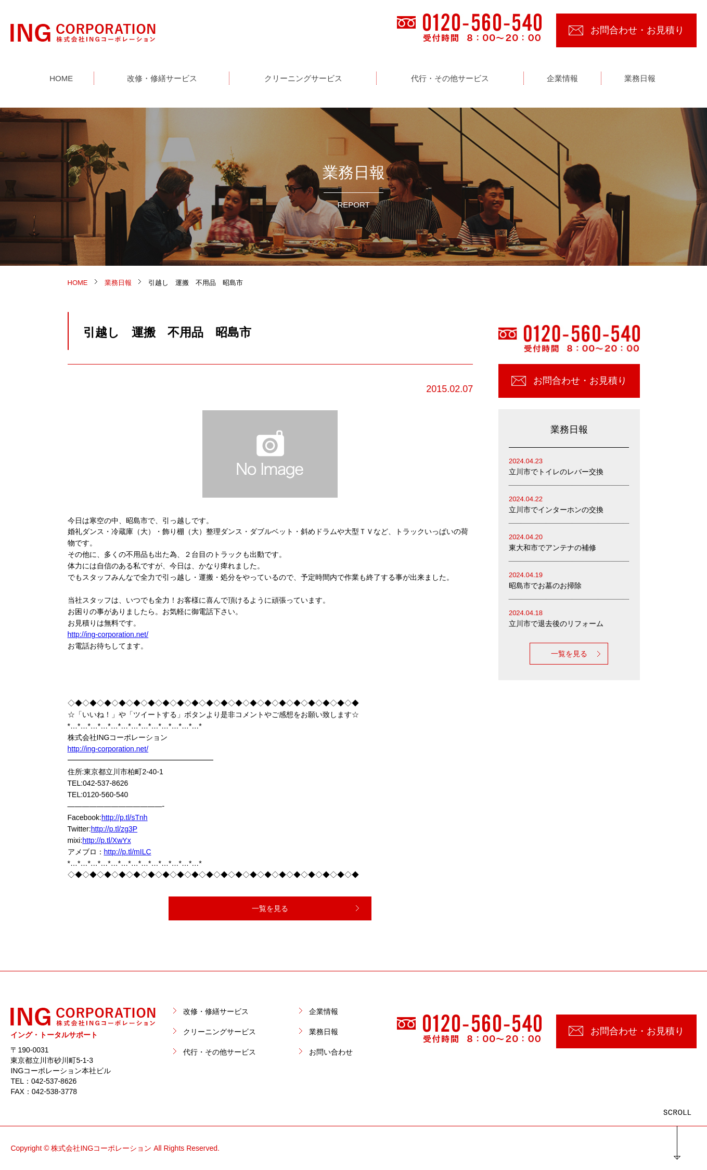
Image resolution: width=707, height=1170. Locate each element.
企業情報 (323, 1011)
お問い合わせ (331, 1052)
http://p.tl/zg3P (114, 829)
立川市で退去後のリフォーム (569, 617)
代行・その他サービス (219, 1052)
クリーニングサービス (219, 1031)
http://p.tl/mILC (127, 852)
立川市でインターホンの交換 (569, 503)
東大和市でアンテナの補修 (569, 541)
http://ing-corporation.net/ (108, 634)
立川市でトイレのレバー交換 (569, 466)
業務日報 (323, 1031)
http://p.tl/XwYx (106, 840)
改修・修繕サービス (216, 1011)
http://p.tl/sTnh (124, 817)
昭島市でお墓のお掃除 (569, 579)
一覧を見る (270, 908)
